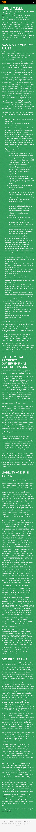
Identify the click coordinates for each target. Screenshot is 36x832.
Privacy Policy (5, 796)
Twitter (21, 824)
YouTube (29, 824)
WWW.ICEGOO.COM (7, 15)
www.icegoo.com (6, 811)
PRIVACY (14, 824)
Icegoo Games (17, 821)
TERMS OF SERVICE (6, 824)
